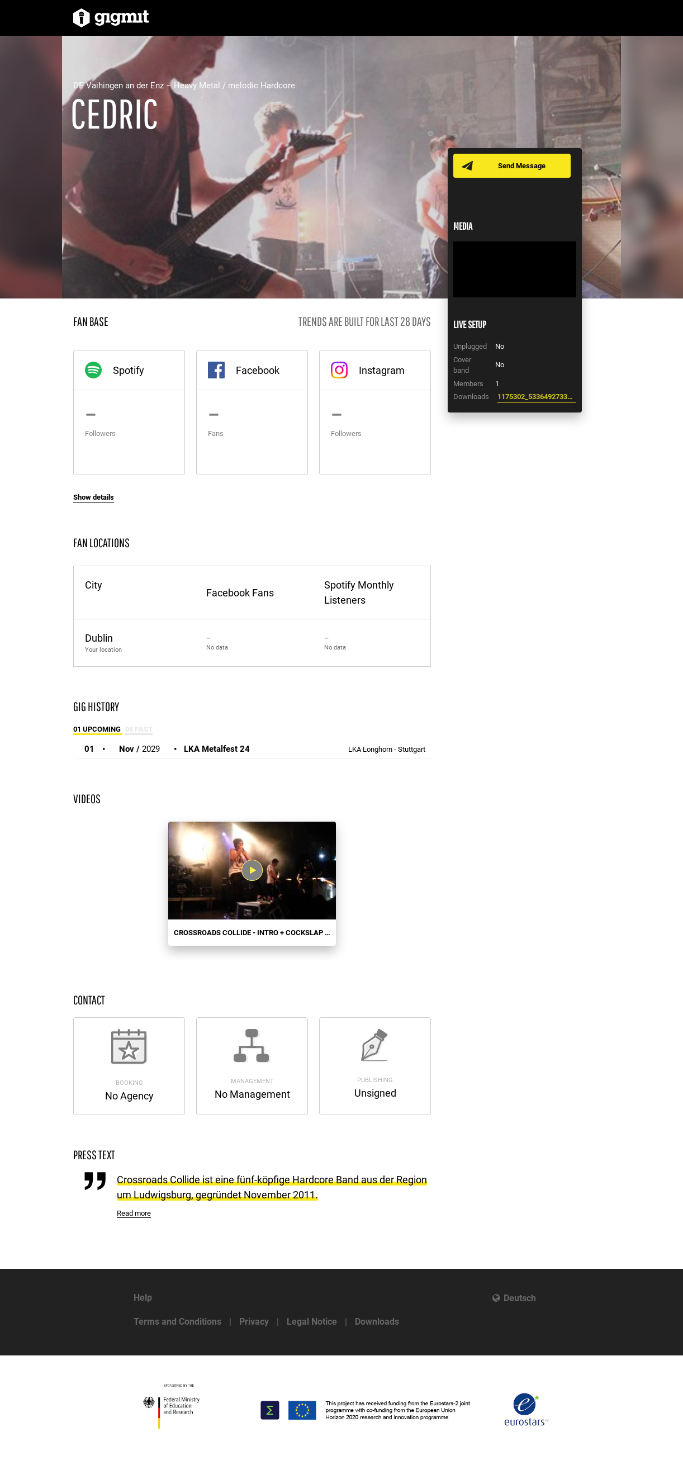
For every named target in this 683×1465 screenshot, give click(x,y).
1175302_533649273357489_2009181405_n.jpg (536, 396)
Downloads (377, 1321)
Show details (93, 497)
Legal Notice (312, 1321)
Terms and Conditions (177, 1321)
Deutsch (520, 1298)
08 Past (139, 729)
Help (143, 1297)
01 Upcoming (97, 729)
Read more (134, 1213)
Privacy (254, 1321)
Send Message (522, 166)
